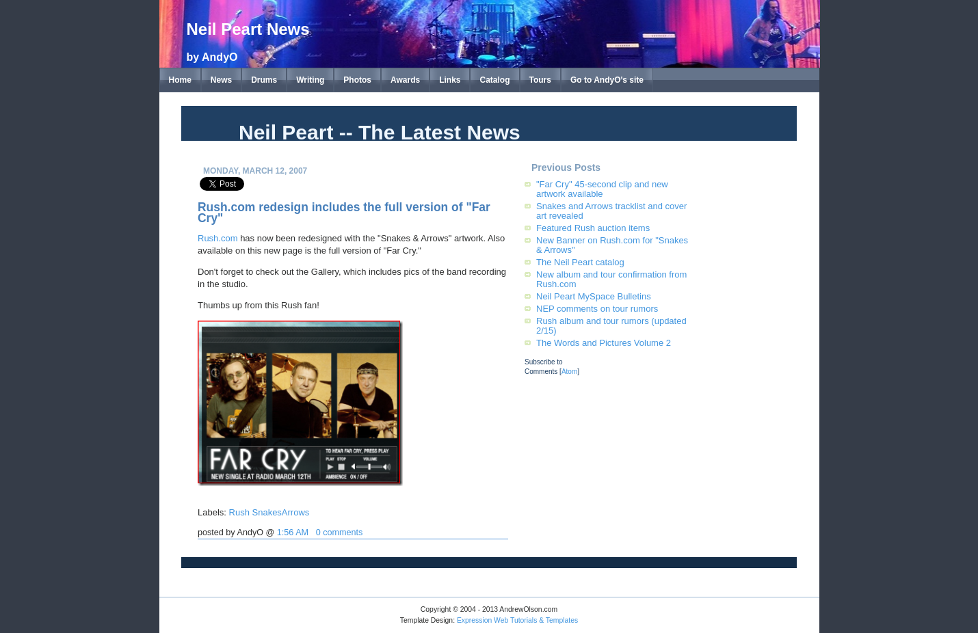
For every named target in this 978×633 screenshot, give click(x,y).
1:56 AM (292, 532)
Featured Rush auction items (593, 228)
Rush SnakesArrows (269, 512)
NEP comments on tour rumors (597, 309)
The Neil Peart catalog (580, 262)
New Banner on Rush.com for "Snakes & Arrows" (612, 245)
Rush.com (218, 238)
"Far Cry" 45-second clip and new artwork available (602, 189)
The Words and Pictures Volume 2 (603, 343)
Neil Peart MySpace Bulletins (593, 296)
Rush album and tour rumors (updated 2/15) (611, 326)
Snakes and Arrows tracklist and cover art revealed (611, 211)
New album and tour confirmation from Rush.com (611, 279)
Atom (569, 371)
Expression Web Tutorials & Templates (517, 620)
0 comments (339, 532)
